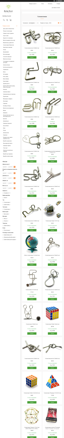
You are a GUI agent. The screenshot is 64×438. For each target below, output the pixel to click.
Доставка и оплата (56, 7)
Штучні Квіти (6, 125)
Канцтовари (5, 81)
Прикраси (5, 112)
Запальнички (6, 132)
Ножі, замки (5, 76)
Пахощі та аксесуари (7, 31)
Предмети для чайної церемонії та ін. (7, 138)
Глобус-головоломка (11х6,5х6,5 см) (32, 255)
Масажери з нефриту (7, 98)
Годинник (5, 103)
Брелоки (5, 118)
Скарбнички (5, 69)
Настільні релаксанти (7, 67)
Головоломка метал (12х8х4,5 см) (32, 48)
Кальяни (5, 89)
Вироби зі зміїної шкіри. (8, 156)
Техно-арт (5, 147)
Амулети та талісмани (8, 38)
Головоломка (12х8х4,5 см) (32, 324)
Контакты (50, 3)
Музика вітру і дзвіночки (8, 42)
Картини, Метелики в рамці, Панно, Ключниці (9, 86)
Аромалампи (6, 51)
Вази (4, 128)
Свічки (4, 49)
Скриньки (5, 135)
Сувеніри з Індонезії (7, 123)
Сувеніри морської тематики (9, 94)
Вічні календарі (6, 54)
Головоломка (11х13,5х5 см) (32, 289)
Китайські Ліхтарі (7, 105)
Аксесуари (5, 101)
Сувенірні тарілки (7, 145)
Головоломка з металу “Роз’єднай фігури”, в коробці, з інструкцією (52, 428)
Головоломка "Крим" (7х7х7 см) (52, 220)
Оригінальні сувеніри (7, 47)
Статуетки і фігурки (7, 56)
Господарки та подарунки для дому (8, 62)
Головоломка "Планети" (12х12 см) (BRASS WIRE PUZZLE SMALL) (31, 428)
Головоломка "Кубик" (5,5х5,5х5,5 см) (32, 392)
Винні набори (6, 78)
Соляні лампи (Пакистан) (8, 45)
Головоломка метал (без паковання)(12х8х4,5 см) (52, 152)
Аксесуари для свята (7, 143)
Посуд (4, 130)
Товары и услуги (6, 25)
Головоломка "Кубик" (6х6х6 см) (52, 324)
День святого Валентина (8, 28)
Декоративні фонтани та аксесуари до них (8, 116)
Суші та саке (5, 35)
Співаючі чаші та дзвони (8, 33)
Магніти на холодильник (8, 108)
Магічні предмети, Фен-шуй (9, 40)
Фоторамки (5, 74)
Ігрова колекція (6, 64)
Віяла (4, 71)
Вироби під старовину (8, 153)
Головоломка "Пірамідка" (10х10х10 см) (52, 392)
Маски (4, 110)
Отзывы (58, 3)
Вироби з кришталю (7, 140)
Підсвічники (5, 96)
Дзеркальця (6, 121)
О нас (42, 3)
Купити (31, 57)
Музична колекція (7, 58)
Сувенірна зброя (6, 91)
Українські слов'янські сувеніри (8, 151)
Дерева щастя (6, 83)
